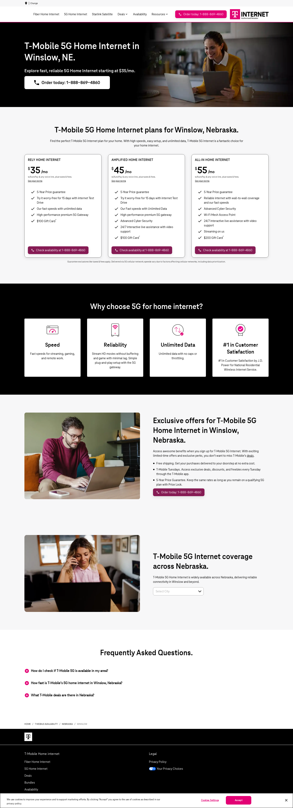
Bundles (29, 782)
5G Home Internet (35, 769)
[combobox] (174, 591)
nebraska (67, 724)
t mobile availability (46, 724)
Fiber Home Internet (37, 762)
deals (250, 456)
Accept (238, 800)
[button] (199, 591)
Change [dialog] (34, 3)
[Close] (286, 800)
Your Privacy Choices (166, 769)
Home (27, 724)
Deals (28, 775)
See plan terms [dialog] (35, 180)
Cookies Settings (210, 800)
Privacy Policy (157, 762)
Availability (31, 789)
